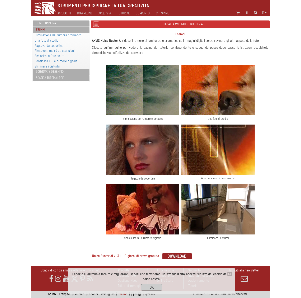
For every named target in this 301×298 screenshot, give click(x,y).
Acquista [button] (104, 13)
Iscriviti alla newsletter (244, 275)
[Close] (229, 274)
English (51, 294)
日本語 (136, 294)
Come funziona (46, 23)
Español (92, 294)
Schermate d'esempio (50, 72)
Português (108, 294)
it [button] (264, 13)
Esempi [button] (40, 29)
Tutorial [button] (123, 13)
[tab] (61, 23)
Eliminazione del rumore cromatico (58, 35)
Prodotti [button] (64, 13)
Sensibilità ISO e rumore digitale (56, 61)
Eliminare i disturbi (47, 66)
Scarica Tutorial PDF (50, 78)
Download (84, 13)
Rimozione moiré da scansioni (54, 50)
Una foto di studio (46, 40)
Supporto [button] (143, 13)
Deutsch (78, 294)
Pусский (149, 294)
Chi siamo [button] (163, 13)
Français (64, 294)
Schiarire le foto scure (49, 56)
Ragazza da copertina (49, 45)
